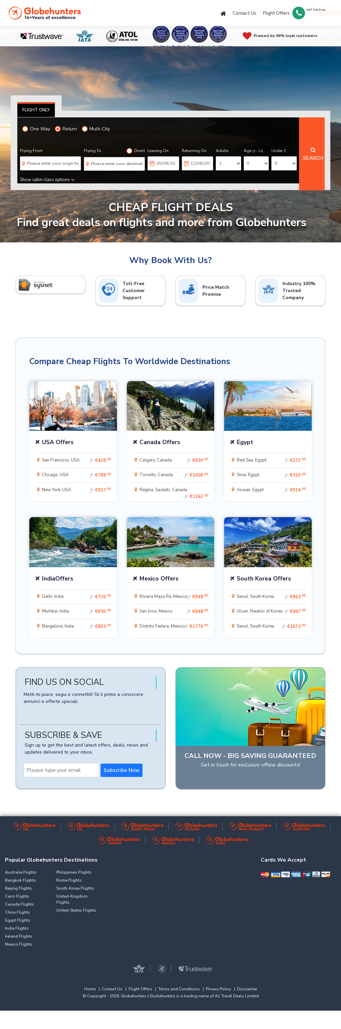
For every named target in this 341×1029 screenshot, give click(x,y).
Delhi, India (76, 596)
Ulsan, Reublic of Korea (271, 611)
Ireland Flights (18, 936)
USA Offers (58, 442)
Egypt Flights (17, 920)
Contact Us (244, 13)
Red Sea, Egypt (271, 460)
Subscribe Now (122, 770)
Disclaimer (247, 989)
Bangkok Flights (20, 880)
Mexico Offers (159, 579)
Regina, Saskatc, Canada (174, 492)
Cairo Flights (17, 896)
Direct (136, 151)
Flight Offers (276, 13)
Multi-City (96, 129)
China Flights (17, 912)
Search (313, 154)
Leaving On (158, 150)
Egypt (245, 442)
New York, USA (76, 489)
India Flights (17, 928)
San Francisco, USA (76, 460)
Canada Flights (19, 904)
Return (66, 129)
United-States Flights (76, 910)
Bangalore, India (76, 626)
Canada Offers (160, 442)
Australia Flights (21, 872)
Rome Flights (69, 880)
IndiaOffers (57, 579)
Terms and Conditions (179, 989)
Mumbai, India (76, 611)
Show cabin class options (47, 180)
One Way (36, 129)
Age (253, 150)
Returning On (194, 150)
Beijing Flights (18, 888)
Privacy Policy (218, 989)
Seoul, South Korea (271, 596)
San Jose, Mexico (174, 611)
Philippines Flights (74, 872)
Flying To (92, 150)
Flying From (31, 150)
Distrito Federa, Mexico (174, 626)
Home (90, 989)
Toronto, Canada (174, 475)
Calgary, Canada (174, 460)
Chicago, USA (76, 475)
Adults (222, 150)
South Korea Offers (264, 579)
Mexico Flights (18, 944)
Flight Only (36, 110)
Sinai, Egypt (271, 475)
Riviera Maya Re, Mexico (174, 596)
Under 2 (278, 150)
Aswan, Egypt (271, 489)
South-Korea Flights (75, 888)
